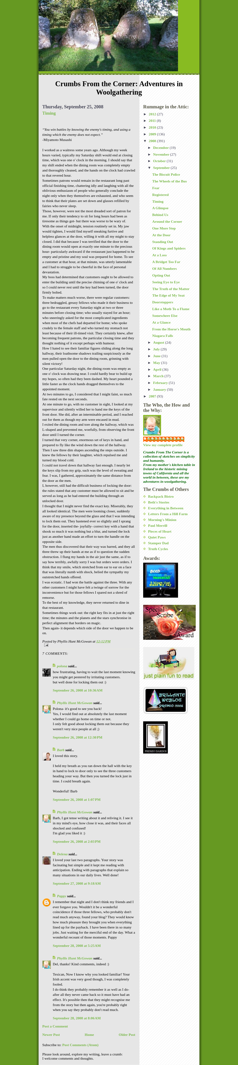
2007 (153, 396)
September (162, 168)
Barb (60, 750)
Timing (49, 113)
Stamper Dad (158, 543)
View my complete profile (162, 445)
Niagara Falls (162, 336)
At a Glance (161, 322)
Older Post (127, 1035)
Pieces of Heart (159, 531)
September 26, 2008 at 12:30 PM (77, 737)
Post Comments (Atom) (80, 1045)
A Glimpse (160, 208)
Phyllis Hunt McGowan (75, 703)
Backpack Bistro (161, 496)
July (157, 349)
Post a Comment (55, 1026)
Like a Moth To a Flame (170, 309)
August (159, 342)
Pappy (61, 896)
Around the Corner (167, 221)
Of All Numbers (164, 269)
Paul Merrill (157, 525)
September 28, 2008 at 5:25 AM (77, 946)
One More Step (164, 228)
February (161, 383)
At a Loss (159, 255)
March (159, 376)
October (160, 161)
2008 (153, 141)
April (157, 369)
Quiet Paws (157, 537)
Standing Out (162, 242)
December (161, 148)
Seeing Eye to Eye (166, 282)
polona (62, 666)
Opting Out (161, 275)
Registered (160, 195)
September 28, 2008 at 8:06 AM (77, 1018)
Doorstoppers (162, 302)
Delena (62, 854)
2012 (153, 114)
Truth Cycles (158, 549)
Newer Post (51, 1035)
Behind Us (160, 215)
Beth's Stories (158, 502)
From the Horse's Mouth (171, 329)
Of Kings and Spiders (168, 248)
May (157, 363)
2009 (153, 134)
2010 (153, 127)
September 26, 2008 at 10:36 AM (77, 690)
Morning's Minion (162, 520)
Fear (155, 188)
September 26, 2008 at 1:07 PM (77, 799)
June (157, 356)
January (160, 389)
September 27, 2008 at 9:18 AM (77, 883)
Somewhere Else (164, 316)
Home (89, 1035)
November (161, 154)
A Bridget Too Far (166, 262)
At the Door (161, 235)
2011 (153, 121)
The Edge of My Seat (168, 295)
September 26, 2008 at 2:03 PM (77, 841)
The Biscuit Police (166, 174)
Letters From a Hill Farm (168, 514)
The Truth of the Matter (171, 289)
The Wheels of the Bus (169, 181)
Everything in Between (165, 508)
